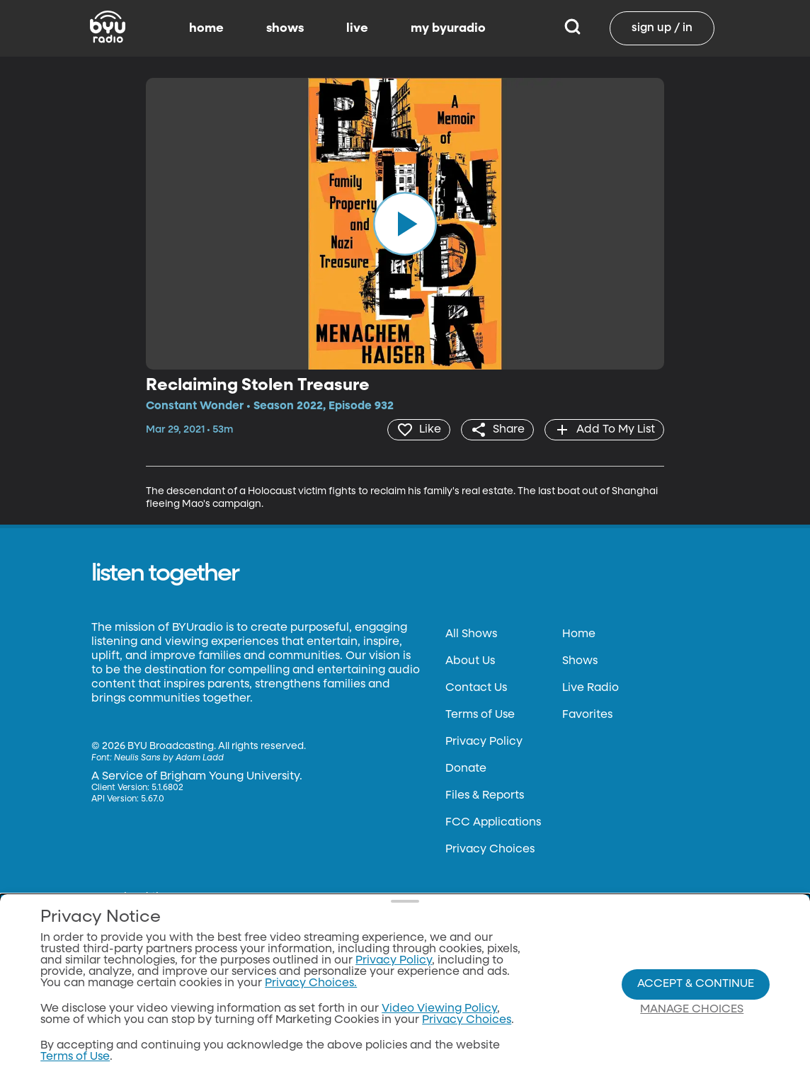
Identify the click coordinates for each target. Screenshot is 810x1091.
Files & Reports (484, 795)
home (206, 28)
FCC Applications (493, 822)
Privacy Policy (484, 742)
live (357, 28)
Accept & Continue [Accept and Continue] (695, 984)
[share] (497, 429)
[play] (405, 224)
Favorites (587, 715)
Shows (580, 661)
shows (285, 28)
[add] (604, 429)
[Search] (572, 28)
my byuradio (448, 28)
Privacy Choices (490, 849)
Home (578, 634)
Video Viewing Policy (439, 1009)
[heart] (418, 429)
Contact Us (476, 688)
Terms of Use (480, 715)
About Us (470, 661)
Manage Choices (691, 1009)
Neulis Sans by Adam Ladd (169, 758)
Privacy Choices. (311, 983)
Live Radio (590, 688)
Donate (465, 769)
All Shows (471, 634)
